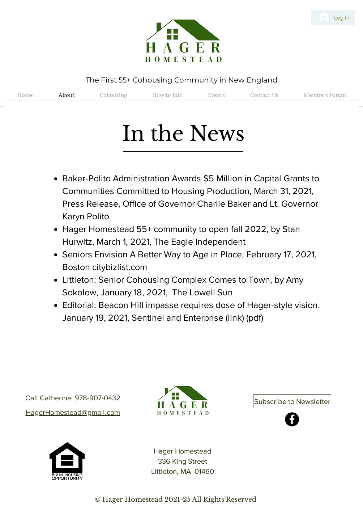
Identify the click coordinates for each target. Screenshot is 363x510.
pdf (254, 317)
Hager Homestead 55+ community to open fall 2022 (164, 229)
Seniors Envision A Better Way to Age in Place (152, 254)
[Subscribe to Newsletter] (292, 401)
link (235, 317)
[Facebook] (292, 419)
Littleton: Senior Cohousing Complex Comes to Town (166, 279)
